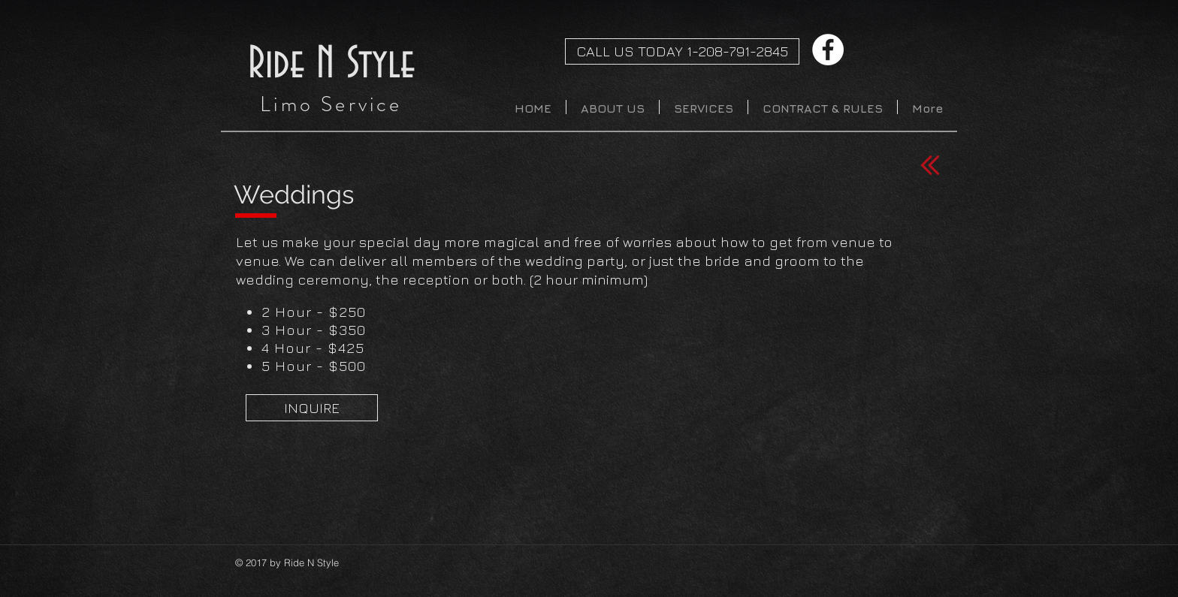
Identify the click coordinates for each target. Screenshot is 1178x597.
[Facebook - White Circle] (828, 49)
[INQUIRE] (312, 407)
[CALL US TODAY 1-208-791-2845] (682, 51)
